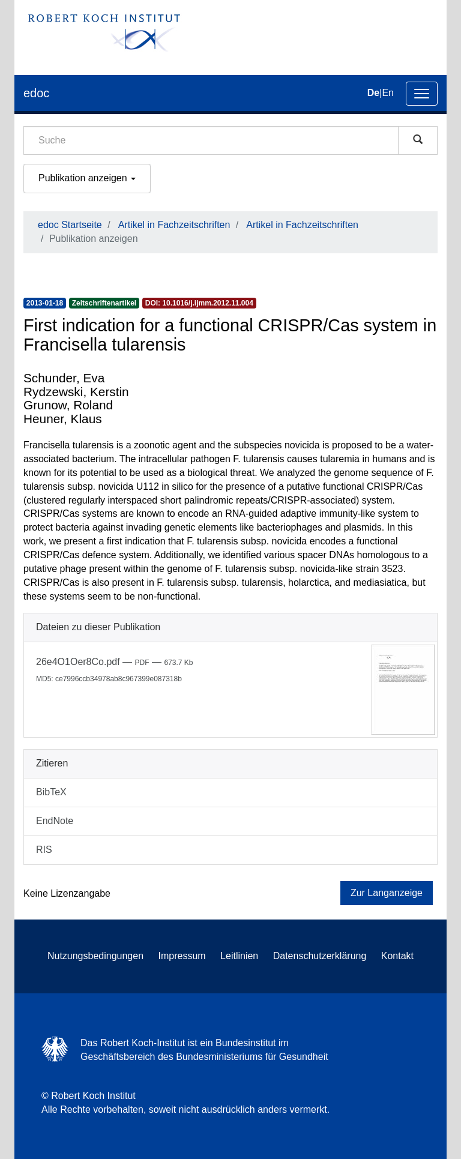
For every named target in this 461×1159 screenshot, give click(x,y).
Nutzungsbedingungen (95, 956)
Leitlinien (239, 956)
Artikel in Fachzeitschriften (174, 225)
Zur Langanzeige (387, 893)
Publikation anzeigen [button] (87, 178)
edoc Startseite (70, 225)
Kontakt (397, 956)
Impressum (182, 956)
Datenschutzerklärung (320, 956)
